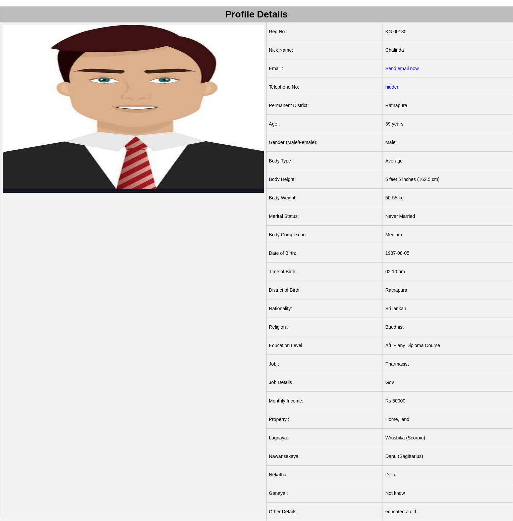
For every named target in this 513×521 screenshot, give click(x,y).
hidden (392, 87)
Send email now (402, 68)
